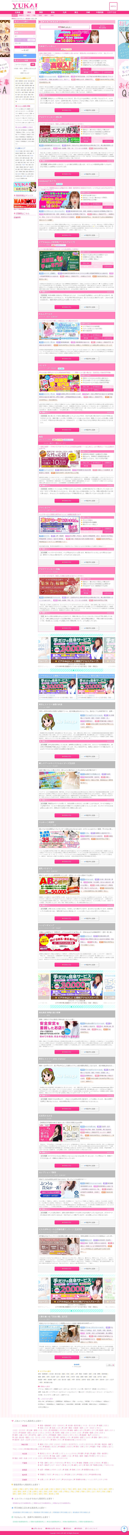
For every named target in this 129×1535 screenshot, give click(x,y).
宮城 (31, 1489)
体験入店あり (93, 1404)
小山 (26, 174)
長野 (110, 1489)
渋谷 (18, 83)
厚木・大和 (26, 153)
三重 (29, 1491)
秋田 (36, 1489)
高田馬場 (27, 85)
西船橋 (97, 1463)
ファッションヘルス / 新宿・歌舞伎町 (52, 1175)
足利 (29, 174)
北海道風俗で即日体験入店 (22, 1512)
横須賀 (17, 153)
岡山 (72, 1491)
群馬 (74, 1489)
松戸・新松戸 (30, 167)
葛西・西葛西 (47, 1437)
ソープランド (23, 115)
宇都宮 (22, 174)
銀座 (101, 1433)
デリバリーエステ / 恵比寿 (48, 120)
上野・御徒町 (90, 1428)
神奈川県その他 (25, 155)
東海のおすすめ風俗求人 (62, 1503)
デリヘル (18, 109)
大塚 (40, 1430)
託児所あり (41, 1404)
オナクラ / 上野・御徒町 (47, 368)
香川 (98, 1491)
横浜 (21, 151)
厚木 (87, 1447)
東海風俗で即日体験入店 (81, 1512)
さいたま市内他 (71, 1453)
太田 (59, 1470)
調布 (105, 1437)
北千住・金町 (20, 92)
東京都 (24, 1426)
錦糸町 (95, 1435)
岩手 (26, 1489)
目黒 (41, 1433)
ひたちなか (68, 1479)
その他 (31, 120)
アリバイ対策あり (21, 134)
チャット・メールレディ (23, 120)
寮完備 (87, 1401)
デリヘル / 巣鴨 (44, 1015)
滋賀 (55, 1491)
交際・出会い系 (43, 1392)
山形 (41, 1489)
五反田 (15, 1433)
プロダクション (90, 1392)
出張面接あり (24, 141)
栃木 (79, 1489)
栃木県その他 (19, 176)
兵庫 (50, 1491)
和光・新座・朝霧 (81, 1456)
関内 (46, 1444)
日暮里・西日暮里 (19, 1430)
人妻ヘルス (24, 122)
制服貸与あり (30, 136)
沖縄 (57, 1494)
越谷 (39, 1456)
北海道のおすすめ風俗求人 (22, 1503)
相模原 (21, 153)
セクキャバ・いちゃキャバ (67, 1392)
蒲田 (25, 1435)
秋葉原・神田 (28, 92)
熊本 (24, 1494)
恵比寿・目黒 (31, 87)
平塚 (14, 1449)
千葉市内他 (59, 1463)
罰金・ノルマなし (27, 132)
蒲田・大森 (92, 1377)
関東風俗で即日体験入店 (42, 1512)
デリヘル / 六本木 (45, 1062)
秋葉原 (65, 1435)
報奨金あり (19, 132)
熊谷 (41, 1458)
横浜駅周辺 (73, 1444)
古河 (100, 1479)
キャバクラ (18, 122)
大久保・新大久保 (28, 81)
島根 (83, 1491)
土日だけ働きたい (43, 1407)
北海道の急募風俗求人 (21, 1522)
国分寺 (34, 1440)
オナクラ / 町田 (44, 245)
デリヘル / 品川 (44, 1319)
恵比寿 (35, 1433)
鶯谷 (98, 1428)
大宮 (21, 158)
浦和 (24, 158)
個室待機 (24, 139)
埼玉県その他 (51, 1458)
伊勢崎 (53, 1470)
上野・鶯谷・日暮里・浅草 (83, 1374)
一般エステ (24, 118)
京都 (45, 1491)
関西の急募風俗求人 (86, 1522)
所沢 (22, 162)
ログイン (113, 6)
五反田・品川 (23, 87)
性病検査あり (23, 136)
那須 (32, 174)
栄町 (51, 1463)
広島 (88, 1491)
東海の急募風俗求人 (70, 1522)
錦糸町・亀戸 (52, 1379)
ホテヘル (18, 111)
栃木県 (19, 174)
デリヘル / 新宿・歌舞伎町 (48, 871)
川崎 (39, 1447)
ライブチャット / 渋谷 (47, 184)
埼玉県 (31, 155)
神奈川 (58, 1489)
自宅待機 (29, 139)
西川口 (17, 158)
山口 (93, 1491)
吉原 (21, 83)
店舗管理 (17, 217)
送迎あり (29, 134)
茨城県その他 (24, 178)
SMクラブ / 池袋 (45, 439)
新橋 (96, 1433)
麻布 (67, 1433)
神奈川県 (18, 151)
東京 (76, 1435)
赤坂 (79, 1433)
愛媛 (108, 1491)
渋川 (97, 1470)
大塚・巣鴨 (21, 85)
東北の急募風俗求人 (54, 1522)
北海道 (15, 1489)
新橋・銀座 (26, 90)
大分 (29, 1494)
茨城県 (24, 176)
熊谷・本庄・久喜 (28, 162)
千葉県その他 (26, 169)
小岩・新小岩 (35, 1437)
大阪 (40, 1491)
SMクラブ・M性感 (90, 1389)
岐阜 (24, 1491)
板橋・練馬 (41, 1377)
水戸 (30, 176)
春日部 (45, 1456)
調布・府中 (29, 97)
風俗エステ (23, 109)
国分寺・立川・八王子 (107, 1379)
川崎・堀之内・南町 (28, 151)
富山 (95, 1489)
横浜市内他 (89, 1444)
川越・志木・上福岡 (24, 160)
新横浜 (64, 1444)
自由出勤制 (18, 139)
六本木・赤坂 (19, 90)
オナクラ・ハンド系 (25, 111)
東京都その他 (48, 1382)
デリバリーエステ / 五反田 (48, 572)
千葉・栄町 (28, 164)
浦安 (25, 167)
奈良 (60, 1491)
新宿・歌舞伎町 (19, 81)
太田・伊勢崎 (19, 171)
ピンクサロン (26, 113)
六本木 (73, 1433)
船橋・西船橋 (19, 167)
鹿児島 (51, 1494)
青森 (21, 1489)
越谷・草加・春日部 (100, 1453)
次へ (111, 1365)
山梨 (14, 1491)
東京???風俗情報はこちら (25, 204)
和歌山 (66, 1491)
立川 (40, 1440)
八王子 (46, 1440)
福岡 (19, 1494)
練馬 (81, 1430)
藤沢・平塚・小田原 (99, 1446)
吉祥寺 (87, 1437)
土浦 (27, 176)
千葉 (69, 1489)
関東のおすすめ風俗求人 (42, 1503)
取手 (95, 1479)
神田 (71, 1435)
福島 (46, 1489)
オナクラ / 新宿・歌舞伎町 (48, 317)
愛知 (19, 1491)
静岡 (35, 1491)
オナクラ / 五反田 (45, 1118)
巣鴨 (45, 1430)
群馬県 (32, 169)
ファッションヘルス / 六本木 (49, 49)
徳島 (14, 1494)
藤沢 (110, 1447)
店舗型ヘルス (30, 109)
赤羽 (18, 87)
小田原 (20, 1449)
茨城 (84, 1489)
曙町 (51, 1444)
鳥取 (78, 1491)
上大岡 (81, 1444)
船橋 (91, 1463)
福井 (105, 1489)
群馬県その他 (88, 1469)
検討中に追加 (89, 110)
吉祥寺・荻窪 (23, 97)
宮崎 (45, 1494)
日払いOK (18, 130)
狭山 (103, 1456)
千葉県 (23, 164)
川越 (69, 1456)
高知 (103, 1491)
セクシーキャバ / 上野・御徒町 (50, 928)
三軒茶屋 (48, 1433)
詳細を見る (66, 110)
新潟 (89, 1489)
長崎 (40, 1494)
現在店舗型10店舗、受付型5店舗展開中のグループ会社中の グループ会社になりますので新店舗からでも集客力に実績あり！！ (72, 546)
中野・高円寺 (76, 1379)
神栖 (105, 1479)
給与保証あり (24, 130)
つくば (89, 1479)
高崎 (27, 171)
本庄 (30, 1458)
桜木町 (57, 1444)
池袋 (63, 1374)
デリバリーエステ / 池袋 (47, 825)
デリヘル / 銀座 (44, 707)
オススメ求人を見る (102, 27)
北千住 (45, 1435)
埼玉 (64, 1489)
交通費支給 (30, 130)
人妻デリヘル (31, 122)
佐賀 (35, 1494)
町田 (27, 99)
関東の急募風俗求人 (38, 1522)
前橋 (24, 171)
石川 (100, 1489)
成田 (18, 169)
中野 (68, 1437)
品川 (111, 1430)
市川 (33, 164)
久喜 (35, 1458)
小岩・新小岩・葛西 (25, 94)
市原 (21, 169)
